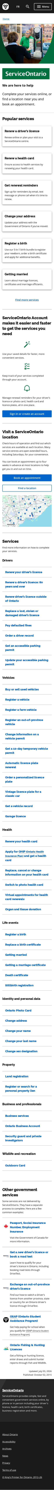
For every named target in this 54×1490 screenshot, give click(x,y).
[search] (28, 6)
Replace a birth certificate (23, 944)
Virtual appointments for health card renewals (26, 897)
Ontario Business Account (22, 1126)
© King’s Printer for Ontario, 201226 (22, 1477)
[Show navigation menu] (43, 6)
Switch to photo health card (24, 884)
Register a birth (16, 243)
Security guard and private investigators (23, 1138)
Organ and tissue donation (23, 909)
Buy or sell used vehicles (22, 689)
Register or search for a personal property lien (21, 1088)
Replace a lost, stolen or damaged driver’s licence (22, 613)
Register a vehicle (17, 699)
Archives (7, 1448)
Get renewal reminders (22, 185)
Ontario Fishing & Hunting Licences (27, 1347)
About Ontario (10, 1434)
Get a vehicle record (19, 806)
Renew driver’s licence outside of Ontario (25, 598)
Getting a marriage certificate (25, 965)
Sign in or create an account (27, 414)
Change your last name (20, 1041)
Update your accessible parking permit (26, 662)
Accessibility (8, 1441)
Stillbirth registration (19, 985)
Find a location (27, 488)
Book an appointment (27, 478)
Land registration (16, 1076)
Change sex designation (21, 1051)
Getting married (17, 274)
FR (18, 6)
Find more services (27, 300)
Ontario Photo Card (18, 1010)
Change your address (20, 216)
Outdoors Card (15, 1165)
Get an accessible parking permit (22, 647)
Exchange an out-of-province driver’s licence (30, 1286)
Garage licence (15, 816)
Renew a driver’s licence (22, 131)
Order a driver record (19, 635)
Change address (16, 1020)
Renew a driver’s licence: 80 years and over (24, 584)
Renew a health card (20, 158)
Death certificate (16, 975)
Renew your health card (21, 841)
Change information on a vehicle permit (22, 736)
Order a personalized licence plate (24, 779)
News (5, 1455)
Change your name (18, 1030)
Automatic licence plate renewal (21, 765)
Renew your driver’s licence (23, 572)
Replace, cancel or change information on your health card (26, 872)
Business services (17, 1115)
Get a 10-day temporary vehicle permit (26, 750)
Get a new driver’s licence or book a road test (29, 1254)
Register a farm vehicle (20, 709)
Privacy (6, 1462)
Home (6, 18)
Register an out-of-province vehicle (24, 722)
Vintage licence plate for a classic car (23, 793)
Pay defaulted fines (18, 625)
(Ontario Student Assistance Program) (25, 1318)
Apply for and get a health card (25, 856)
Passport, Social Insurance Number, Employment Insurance (28, 1227)
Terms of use (9, 1470)
